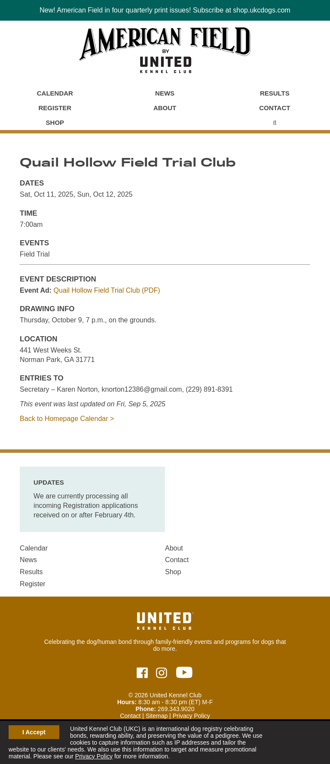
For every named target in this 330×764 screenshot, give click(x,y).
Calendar (55, 93)
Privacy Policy (94, 756)
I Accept (34, 732)
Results (275, 93)
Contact (274, 107)
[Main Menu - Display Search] (274, 122)
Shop (55, 122)
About (164, 107)
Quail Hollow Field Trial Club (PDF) (107, 290)
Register (55, 107)
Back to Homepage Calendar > (67, 418)
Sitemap (157, 715)
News (164, 93)
